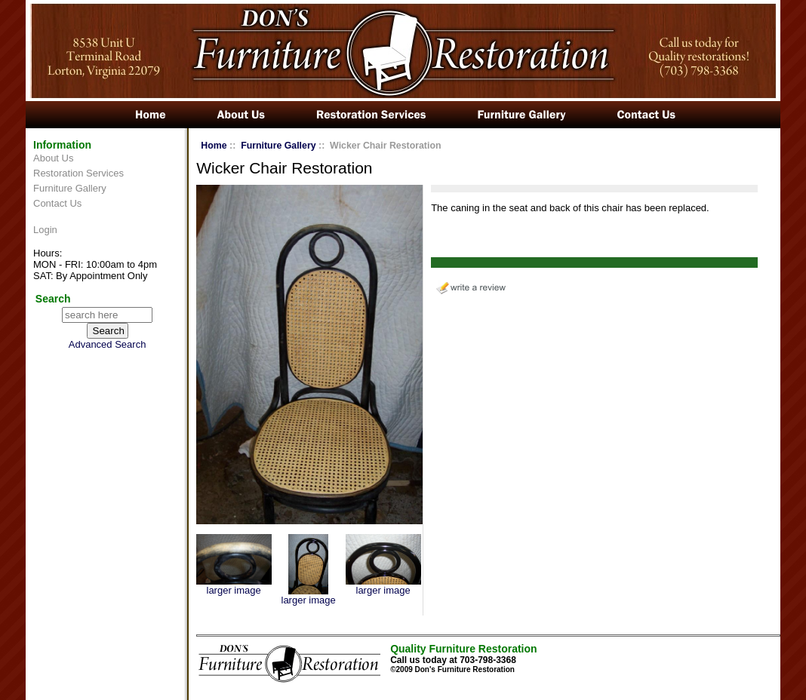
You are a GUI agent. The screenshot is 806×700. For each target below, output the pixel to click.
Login (45, 229)
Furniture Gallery (69, 188)
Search (53, 299)
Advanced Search (107, 344)
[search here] (107, 315)
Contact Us (57, 203)
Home (213, 145)
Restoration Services (78, 173)
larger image (234, 586)
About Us (53, 158)
